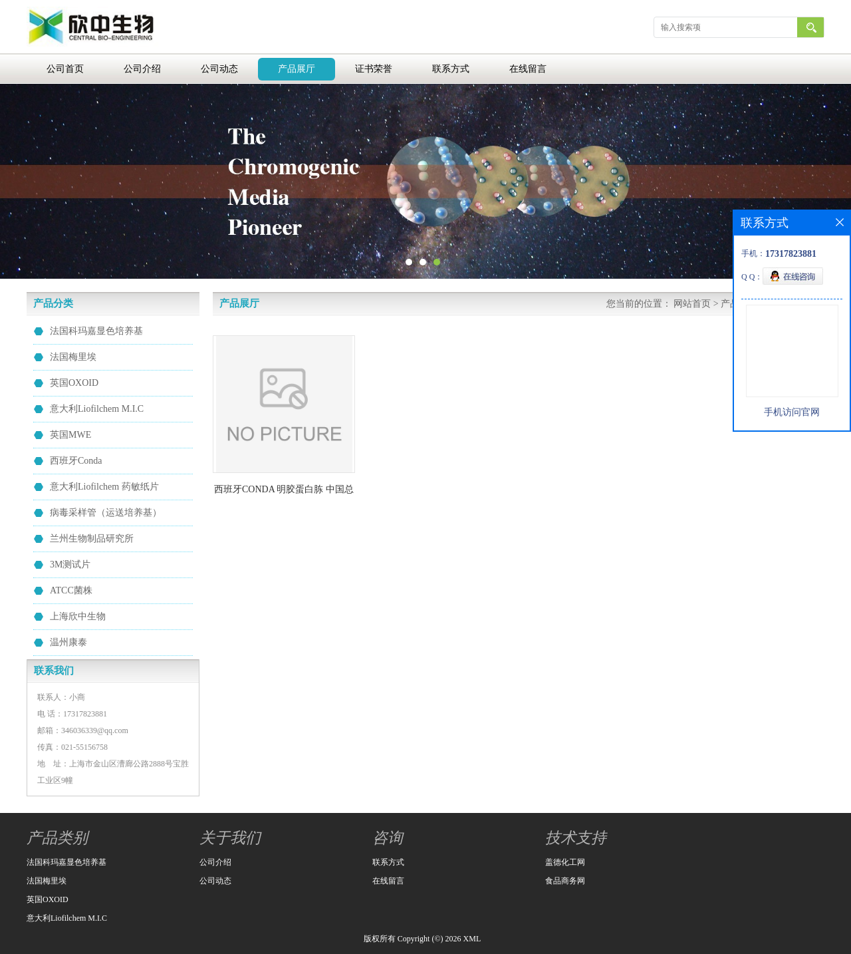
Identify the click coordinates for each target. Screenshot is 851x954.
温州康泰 (68, 642)
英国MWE (70, 435)
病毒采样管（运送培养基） (106, 513)
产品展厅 (296, 69)
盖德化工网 (565, 862)
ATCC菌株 (71, 590)
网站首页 (692, 304)
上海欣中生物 (78, 616)
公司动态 (219, 69)
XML (472, 938)
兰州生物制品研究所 (92, 539)
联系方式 (450, 69)
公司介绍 (142, 69)
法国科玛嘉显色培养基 (96, 331)
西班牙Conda (76, 461)
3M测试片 (70, 564)
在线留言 (528, 69)
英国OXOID (74, 383)
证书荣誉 (373, 69)
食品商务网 (565, 880)
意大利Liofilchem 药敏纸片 (104, 487)
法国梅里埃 (73, 357)
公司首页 (65, 69)
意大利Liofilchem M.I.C (97, 409)
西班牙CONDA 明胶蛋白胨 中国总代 (284, 492)
